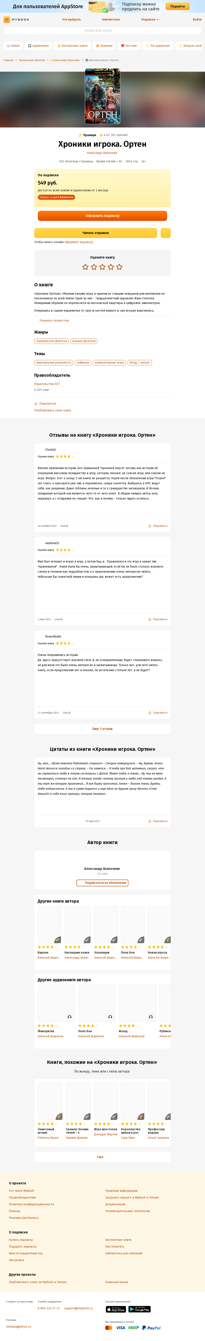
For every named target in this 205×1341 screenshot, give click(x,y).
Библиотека (111, 19)
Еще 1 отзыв (102, 729)
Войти (197, 19)
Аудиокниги (40, 46)
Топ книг (131, 46)
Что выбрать (71, 19)
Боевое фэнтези (83, 341)
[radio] (85, 266)
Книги (15, 46)
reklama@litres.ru (18, 1327)
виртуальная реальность (53, 362)
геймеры (83, 362)
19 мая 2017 (92, 821)
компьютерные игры (109, 362)
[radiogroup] (102, 267)
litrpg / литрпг (139, 362)
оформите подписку (79, 242)
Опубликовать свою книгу (52, 410)
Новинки (106, 46)
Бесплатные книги (74, 46)
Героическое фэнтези (51, 341)
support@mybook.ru (78, 1308)
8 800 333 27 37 (49, 1308)
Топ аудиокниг (160, 46)
